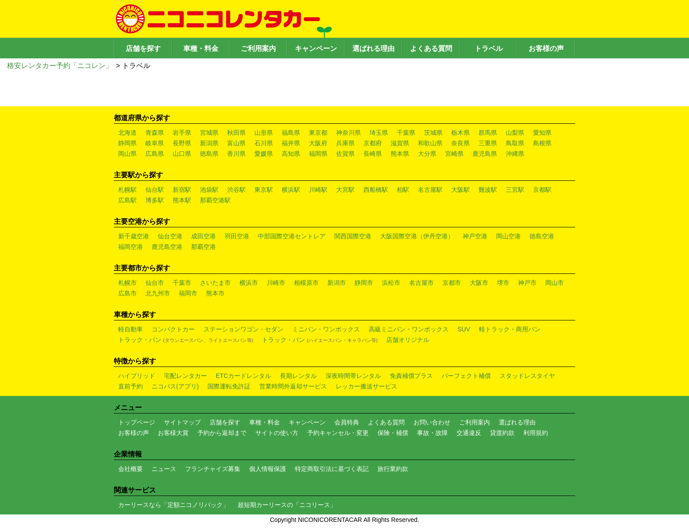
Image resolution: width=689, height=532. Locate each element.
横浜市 (248, 282)
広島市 (127, 293)
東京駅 (263, 189)
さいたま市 (215, 282)
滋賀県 (400, 143)
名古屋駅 (430, 189)
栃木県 (460, 132)
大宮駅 (345, 189)
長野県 (182, 143)
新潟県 (209, 143)
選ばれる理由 (373, 48)
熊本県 (400, 153)
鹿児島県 (484, 153)
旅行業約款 (392, 468)
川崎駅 (318, 189)
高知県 (291, 153)
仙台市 (154, 282)
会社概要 (130, 468)
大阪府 (318, 143)
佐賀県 (345, 153)
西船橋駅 (375, 189)
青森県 (154, 132)
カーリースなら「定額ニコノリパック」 (173, 504)
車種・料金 (200, 48)
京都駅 (542, 189)
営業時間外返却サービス (293, 386)
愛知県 (542, 132)
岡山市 (554, 282)
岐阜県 (154, 143)
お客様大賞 (173, 432)
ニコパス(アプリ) (175, 386)
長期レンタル (298, 375)
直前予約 (130, 386)
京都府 (372, 143)
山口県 (182, 153)
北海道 (127, 132)
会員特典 (346, 422)
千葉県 (406, 132)
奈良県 (460, 143)
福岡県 (318, 153)
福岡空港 (130, 246)
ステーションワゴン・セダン (243, 329)
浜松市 (391, 282)
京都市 (451, 282)
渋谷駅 (236, 189)
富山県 (236, 143)
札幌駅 (127, 189)
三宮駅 (515, 189)
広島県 (154, 153)
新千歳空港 (133, 236)
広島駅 (127, 200)
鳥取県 (515, 143)
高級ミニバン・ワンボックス (409, 329)
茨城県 (433, 132)
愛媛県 (263, 153)
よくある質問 (431, 48)
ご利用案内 (258, 48)
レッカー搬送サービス (366, 386)
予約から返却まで (222, 432)
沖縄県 (515, 153)
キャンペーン (316, 48)
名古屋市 (421, 282)
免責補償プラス (411, 375)
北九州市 (157, 293)
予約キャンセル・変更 (338, 432)
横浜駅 (291, 189)
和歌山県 (430, 143)
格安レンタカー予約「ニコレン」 (59, 65)
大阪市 (479, 282)
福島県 (291, 132)
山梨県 (515, 132)
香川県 (236, 153)
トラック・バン (185, 339)
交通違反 (469, 432)
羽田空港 (237, 236)
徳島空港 (541, 236)
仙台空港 (170, 236)
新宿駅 (182, 189)
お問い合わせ (431, 422)
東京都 (318, 132)
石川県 (263, 143)
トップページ (136, 422)
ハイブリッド (136, 375)
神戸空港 (475, 236)
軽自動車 (130, 329)
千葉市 (182, 282)
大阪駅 (460, 189)
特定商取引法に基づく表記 (332, 468)
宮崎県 (454, 153)
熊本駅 (182, 200)
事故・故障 (432, 432)
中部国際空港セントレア (292, 236)
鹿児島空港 (167, 246)
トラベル (489, 48)
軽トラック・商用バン (509, 329)
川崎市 (276, 282)
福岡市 (188, 293)
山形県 (263, 132)
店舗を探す (143, 48)
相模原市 (306, 282)
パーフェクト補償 (466, 375)
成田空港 (203, 236)
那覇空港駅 (215, 200)
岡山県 (127, 153)
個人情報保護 (267, 468)
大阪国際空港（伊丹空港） (417, 236)
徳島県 (209, 153)
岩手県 (182, 132)
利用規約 (535, 432)
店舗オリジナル (407, 339)
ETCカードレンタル (243, 375)
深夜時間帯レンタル (353, 375)
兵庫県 (345, 143)
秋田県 (236, 132)
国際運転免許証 (228, 386)
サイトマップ (182, 422)
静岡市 (364, 282)
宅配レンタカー (185, 375)
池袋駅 (209, 189)
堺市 (503, 282)
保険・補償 (392, 432)
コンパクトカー (173, 329)
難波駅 (488, 189)
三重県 (488, 143)
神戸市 (527, 282)
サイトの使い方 (276, 432)
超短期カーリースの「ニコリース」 (287, 504)
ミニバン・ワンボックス (326, 329)
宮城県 (209, 132)
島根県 (542, 143)
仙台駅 (154, 189)
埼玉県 (379, 132)
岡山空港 (508, 236)
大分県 (427, 153)
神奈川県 (348, 132)
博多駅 (154, 200)
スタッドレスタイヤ (527, 375)
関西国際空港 (352, 236)
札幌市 (127, 282)
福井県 (291, 143)
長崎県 (372, 153)
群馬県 (488, 132)
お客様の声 (546, 48)
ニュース (164, 468)
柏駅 (403, 189)
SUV (463, 329)
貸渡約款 (502, 432)
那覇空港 (203, 246)
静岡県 (127, 143)
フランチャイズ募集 (212, 468)
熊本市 (215, 293)
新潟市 (336, 282)
